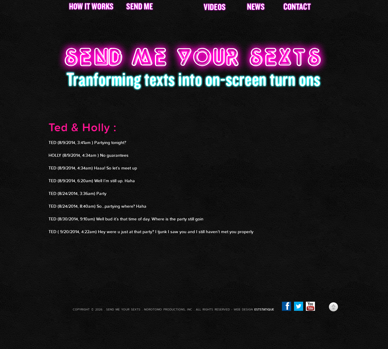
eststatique (264, 309)
